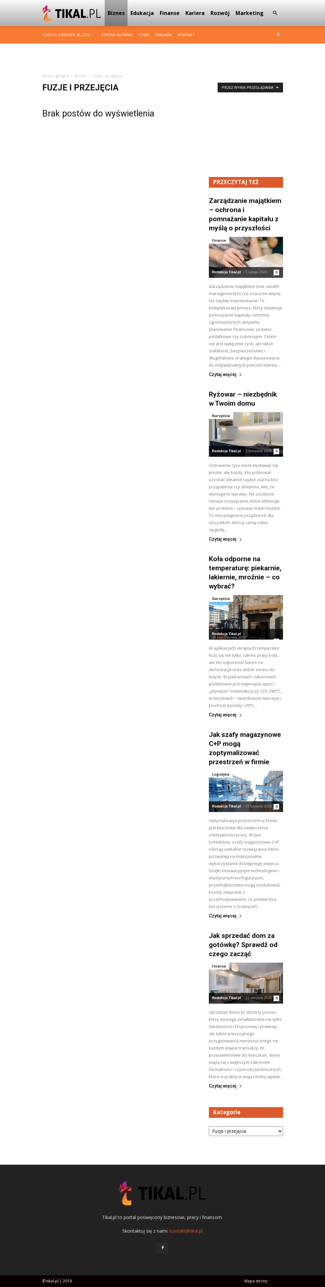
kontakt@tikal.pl (186, 1231)
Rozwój (220, 13)
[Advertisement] (163, 58)
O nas (144, 34)
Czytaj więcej (225, 374)
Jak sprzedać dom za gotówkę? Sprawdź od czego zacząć (243, 945)
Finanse (170, 13)
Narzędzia (221, 415)
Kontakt (186, 34)
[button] (275, 13)
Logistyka (220, 774)
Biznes (116, 13)
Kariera (195, 13)
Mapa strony (255, 1281)
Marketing (250, 13)
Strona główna (116, 34)
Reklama (164, 34)
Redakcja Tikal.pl (226, 272)
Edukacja (142, 13)
